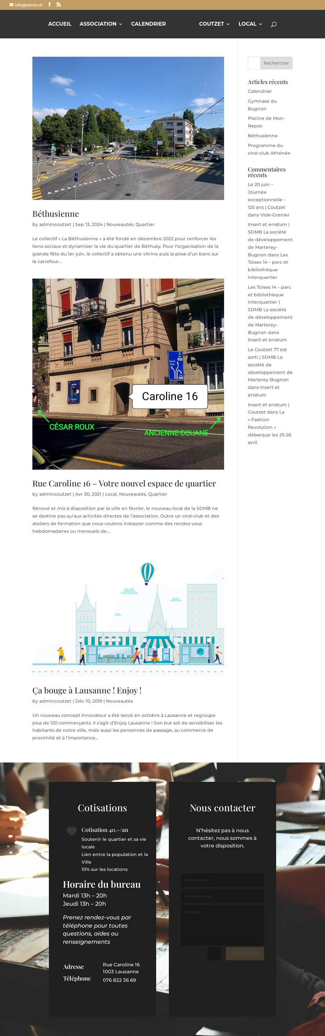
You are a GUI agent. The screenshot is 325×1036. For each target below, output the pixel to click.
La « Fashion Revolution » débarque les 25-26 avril (269, 427)
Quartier (145, 224)
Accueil (59, 24)
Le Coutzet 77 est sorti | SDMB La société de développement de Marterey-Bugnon (270, 365)
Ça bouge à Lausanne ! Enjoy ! (87, 690)
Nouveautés (119, 224)
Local (247, 24)
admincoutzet (55, 224)
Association (98, 24)
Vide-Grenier (275, 215)
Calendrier (148, 24)
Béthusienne (55, 213)
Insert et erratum (267, 340)
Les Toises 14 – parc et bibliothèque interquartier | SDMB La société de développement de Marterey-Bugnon (270, 309)
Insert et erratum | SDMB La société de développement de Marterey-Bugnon (270, 239)
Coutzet (211, 24)
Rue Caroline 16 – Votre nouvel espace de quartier (124, 483)
